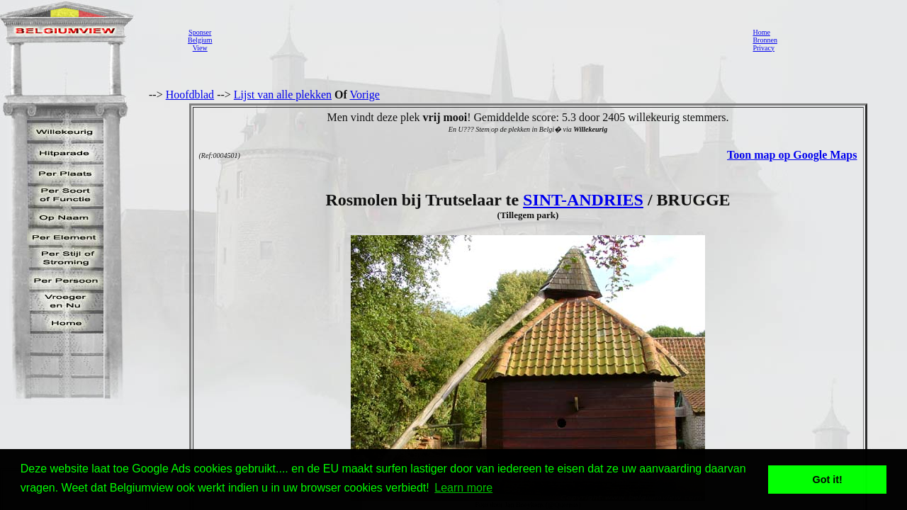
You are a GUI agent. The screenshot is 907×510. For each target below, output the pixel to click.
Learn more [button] (463, 488)
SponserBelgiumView (200, 40)
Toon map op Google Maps (792, 155)
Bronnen (765, 40)
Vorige (365, 95)
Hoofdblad (190, 95)
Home (761, 32)
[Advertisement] (478, 40)
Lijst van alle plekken (283, 95)
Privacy (763, 48)
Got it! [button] (828, 479)
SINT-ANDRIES (583, 200)
